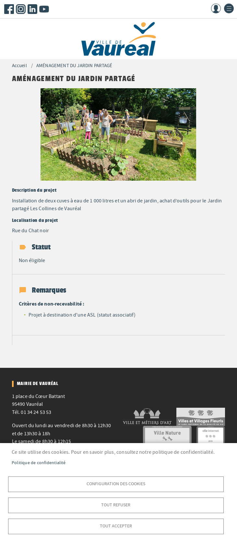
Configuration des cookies (116, 484)
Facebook (9, 9)
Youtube (44, 9)
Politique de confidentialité (39, 462)
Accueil (19, 66)
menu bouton (229, 8)
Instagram (21, 9)
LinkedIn (32, 9)
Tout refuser (115, 505)
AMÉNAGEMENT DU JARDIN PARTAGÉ (74, 66)
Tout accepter (116, 526)
